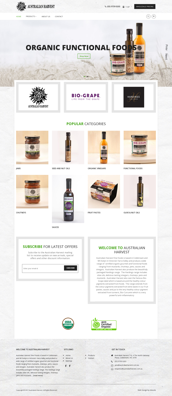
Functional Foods (133, 168)
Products (91, 355)
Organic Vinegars (97, 168)
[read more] (37, 375)
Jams (18, 168)
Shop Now (54, 58)
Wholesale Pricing (144, 6)
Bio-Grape (69, 367)
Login (128, 7)
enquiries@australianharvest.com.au (128, 369)
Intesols (153, 390)
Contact (59, 16)
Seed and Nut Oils (61, 168)
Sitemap (69, 361)
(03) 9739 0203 (112, 6)
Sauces (55, 227)
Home (68, 355)
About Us (46, 16)
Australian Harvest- (65, 367)
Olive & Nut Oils (132, 212)
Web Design (142, 390)
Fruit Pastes (94, 212)
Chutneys (21, 212)
